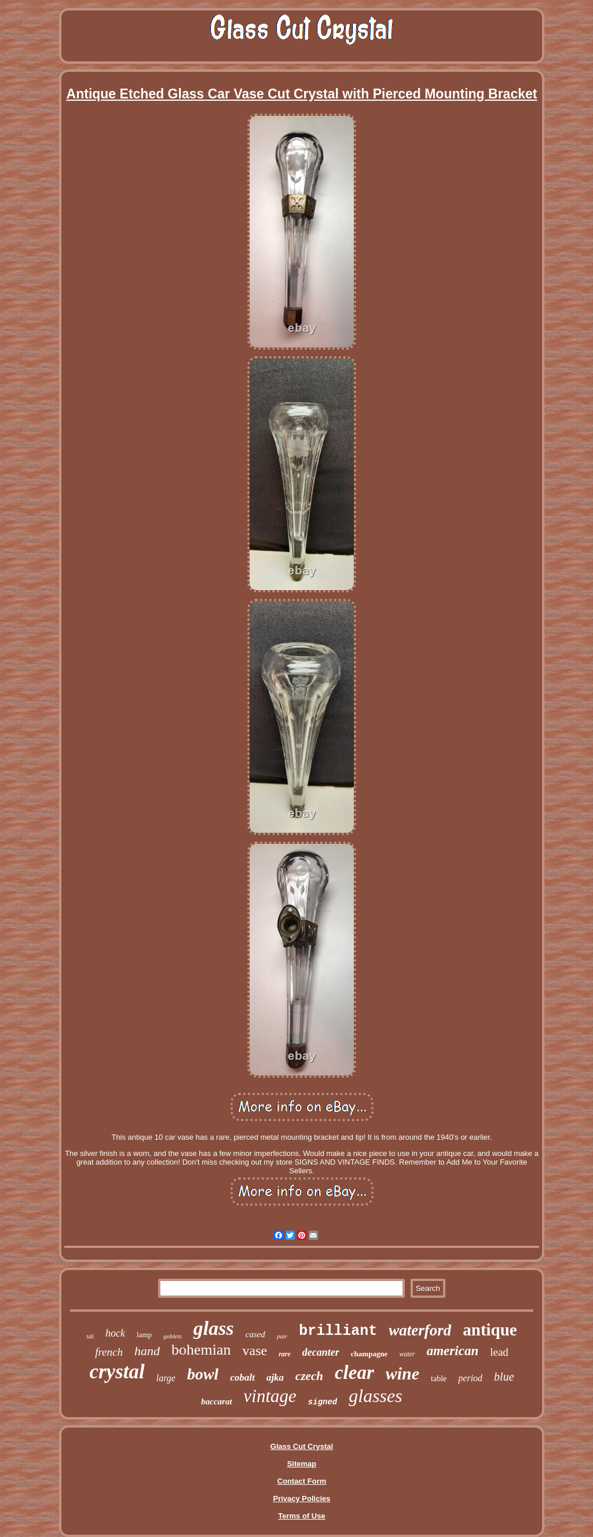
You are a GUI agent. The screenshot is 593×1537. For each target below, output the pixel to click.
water (407, 1354)
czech (309, 1376)
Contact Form (302, 1481)
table (438, 1378)
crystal (116, 1371)
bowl (202, 1374)
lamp (144, 1334)
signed (322, 1402)
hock (115, 1333)
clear (354, 1372)
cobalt (242, 1377)
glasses (375, 1395)
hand (147, 1351)
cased (255, 1334)
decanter (320, 1352)
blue (504, 1376)
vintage (270, 1396)
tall (90, 1336)
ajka (275, 1377)
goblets (172, 1336)
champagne (369, 1353)
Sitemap (302, 1463)
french (109, 1352)
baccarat (216, 1401)
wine (402, 1373)
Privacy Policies (301, 1498)
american (452, 1351)
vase (255, 1350)
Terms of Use (301, 1516)
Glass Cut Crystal (301, 1446)
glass (213, 1328)
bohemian (201, 1349)
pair (282, 1336)
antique (490, 1329)
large (165, 1378)
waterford (420, 1330)
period (470, 1378)
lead (499, 1352)
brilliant (338, 1331)
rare (285, 1354)
